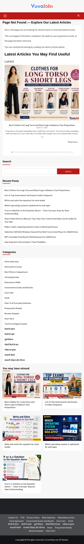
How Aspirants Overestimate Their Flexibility (25, 242)
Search (7, 161)
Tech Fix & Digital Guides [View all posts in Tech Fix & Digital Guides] (54, 438)
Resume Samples (12, 313)
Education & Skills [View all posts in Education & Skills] (11, 438)
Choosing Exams (12, 277)
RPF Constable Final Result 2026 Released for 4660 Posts (30, 237)
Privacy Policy (33, 517)
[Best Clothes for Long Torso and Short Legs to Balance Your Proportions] (22, 386)
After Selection (12, 261)
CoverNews (50, 539)
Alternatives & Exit (13, 267)
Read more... (73, 142)
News (49, 527)
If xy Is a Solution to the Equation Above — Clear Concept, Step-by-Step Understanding (37, 212)
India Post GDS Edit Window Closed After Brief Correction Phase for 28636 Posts (41, 232)
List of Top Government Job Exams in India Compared (28, 195)
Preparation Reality (13, 308)
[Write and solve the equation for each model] (22, 428)
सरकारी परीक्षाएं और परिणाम (15, 360)
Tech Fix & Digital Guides (16, 324)
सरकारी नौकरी (10, 355)
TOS (22, 517)
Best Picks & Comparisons (16, 272)
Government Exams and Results (19, 287)
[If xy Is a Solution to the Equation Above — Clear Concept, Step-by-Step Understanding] (22, 468)
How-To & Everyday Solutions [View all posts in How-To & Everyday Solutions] (15, 395)
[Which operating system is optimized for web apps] (62, 428)
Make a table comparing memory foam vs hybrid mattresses (31, 227)
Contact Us (13, 517)
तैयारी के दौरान (10, 329)
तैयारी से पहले (9, 334)
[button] (5, 15)
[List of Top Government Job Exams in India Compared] (62, 386)
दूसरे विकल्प (9, 339)
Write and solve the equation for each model (25, 200)
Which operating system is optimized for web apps (27, 205)
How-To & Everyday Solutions (18, 303)
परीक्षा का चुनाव (10, 350)
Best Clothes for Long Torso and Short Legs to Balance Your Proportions (42, 125)
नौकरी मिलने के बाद (11, 344)
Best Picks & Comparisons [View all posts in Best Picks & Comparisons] (55, 395)
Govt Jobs (9, 293)
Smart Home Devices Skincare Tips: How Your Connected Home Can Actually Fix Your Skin (41, 220)
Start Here (9, 318)
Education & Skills (13, 282)
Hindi (7, 298)
